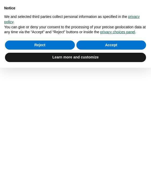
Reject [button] (39, 45)
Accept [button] (111, 45)
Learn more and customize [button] (75, 57)
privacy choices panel (117, 32)
